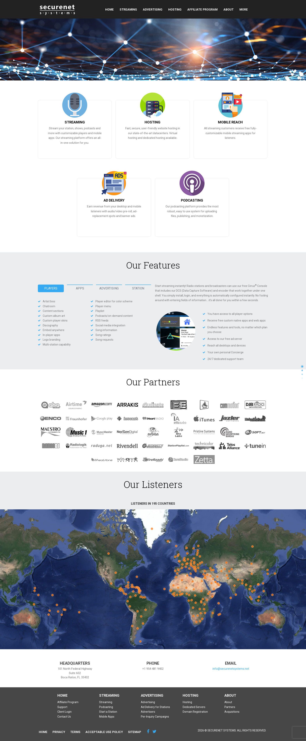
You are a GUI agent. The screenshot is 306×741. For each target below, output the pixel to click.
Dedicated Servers (194, 707)
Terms (75, 732)
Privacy (58, 732)
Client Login (64, 711)
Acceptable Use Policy (104, 732)
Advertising (152, 9)
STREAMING (75, 122)
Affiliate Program (202, 9)
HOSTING (152, 122)
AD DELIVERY (114, 200)
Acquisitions (231, 711)
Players (50, 288)
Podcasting (106, 707)
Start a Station (108, 711)
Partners (229, 707)
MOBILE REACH (230, 122)
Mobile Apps (106, 716)
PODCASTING (192, 200)
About (228, 9)
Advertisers (148, 711)
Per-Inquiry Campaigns (155, 716)
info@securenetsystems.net (231, 668)
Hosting (174, 9)
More (262, 9)
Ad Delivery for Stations (155, 707)
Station (138, 288)
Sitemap (134, 732)
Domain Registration (195, 711)
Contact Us (64, 716)
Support (246, 9)
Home (108, 9)
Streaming (127, 9)
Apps (80, 288)
